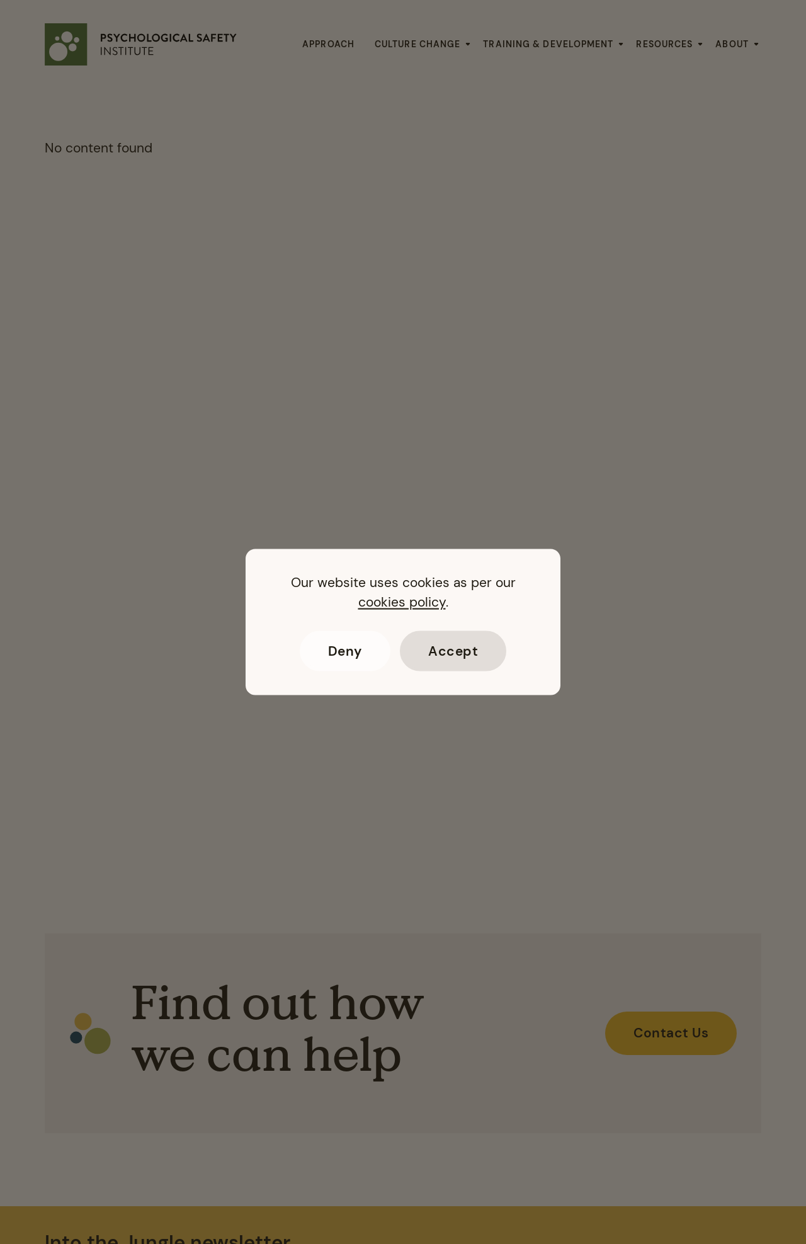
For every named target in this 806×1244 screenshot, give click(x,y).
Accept (453, 650)
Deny (345, 650)
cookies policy (402, 601)
